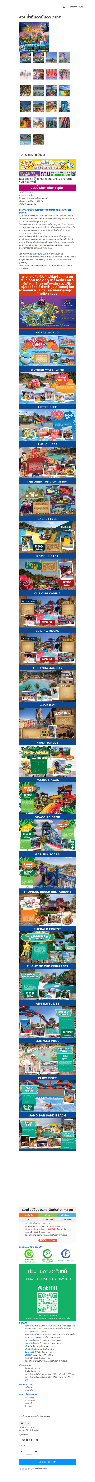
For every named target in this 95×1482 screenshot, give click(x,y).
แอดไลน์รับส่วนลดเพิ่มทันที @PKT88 (47, 1209)
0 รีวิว (35, 1468)
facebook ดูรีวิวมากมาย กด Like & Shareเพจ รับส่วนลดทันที (45, 180)
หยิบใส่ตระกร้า (47, 1461)
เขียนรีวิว (43, 1468)
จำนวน (22, 1445)
